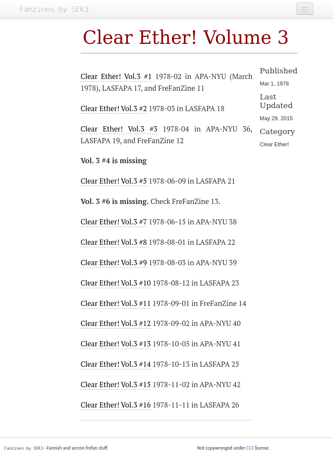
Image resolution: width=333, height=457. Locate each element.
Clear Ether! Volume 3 (186, 37)
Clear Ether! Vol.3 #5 (114, 181)
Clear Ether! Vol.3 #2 (114, 108)
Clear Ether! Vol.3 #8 (114, 242)
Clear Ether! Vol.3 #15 (116, 384)
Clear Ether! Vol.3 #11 (116, 303)
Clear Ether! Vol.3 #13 (116, 344)
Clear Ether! (274, 144)
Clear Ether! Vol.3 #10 (116, 283)
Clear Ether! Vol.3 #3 (119, 129)
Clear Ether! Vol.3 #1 (116, 76)
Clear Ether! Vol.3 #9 (114, 262)
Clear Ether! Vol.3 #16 (116, 405)
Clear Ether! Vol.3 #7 (114, 222)
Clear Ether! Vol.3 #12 (116, 323)
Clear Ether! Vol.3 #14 (116, 364)
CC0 (250, 448)
